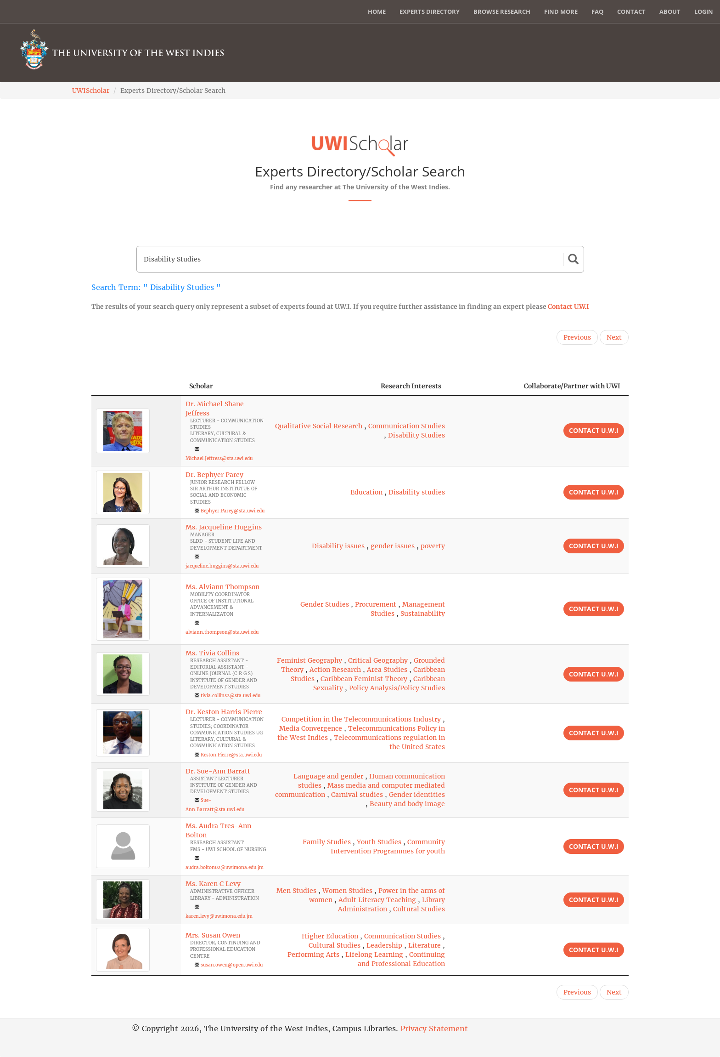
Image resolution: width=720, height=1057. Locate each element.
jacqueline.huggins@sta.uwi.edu (222, 566)
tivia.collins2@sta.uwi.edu (230, 696)
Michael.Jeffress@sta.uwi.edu (219, 458)
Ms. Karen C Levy (213, 884)
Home (377, 11)
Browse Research (501, 11)
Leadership (384, 945)
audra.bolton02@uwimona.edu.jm (225, 867)
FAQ (597, 11)
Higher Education (330, 936)
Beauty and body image (407, 804)
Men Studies (296, 891)
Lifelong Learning (374, 954)
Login (703, 11)
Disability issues (338, 546)
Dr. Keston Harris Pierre (224, 712)
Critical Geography (378, 660)
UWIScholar (90, 90)
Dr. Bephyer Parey (214, 475)
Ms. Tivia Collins (212, 653)
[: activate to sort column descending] (136, 386)
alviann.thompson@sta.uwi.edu (222, 632)
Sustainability (422, 613)
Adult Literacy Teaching (377, 900)
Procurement (375, 604)
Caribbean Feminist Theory (364, 679)
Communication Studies (406, 426)
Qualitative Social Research (318, 426)
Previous (577, 337)
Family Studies (327, 842)
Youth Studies (379, 842)
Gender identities (417, 794)
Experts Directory (429, 11)
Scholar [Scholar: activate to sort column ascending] (201, 386)
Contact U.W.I (568, 306)
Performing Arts (313, 954)
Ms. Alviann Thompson (222, 587)
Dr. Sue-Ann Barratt (218, 771)
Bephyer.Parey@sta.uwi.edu (232, 511)
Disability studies (416, 492)
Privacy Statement (434, 1028)
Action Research (335, 669)
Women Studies (347, 891)
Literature (424, 945)
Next (614, 337)
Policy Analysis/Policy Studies (397, 688)
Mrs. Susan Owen (213, 935)
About (670, 11)
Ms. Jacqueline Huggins (224, 527)
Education (366, 492)
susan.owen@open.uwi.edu (232, 965)
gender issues (393, 546)
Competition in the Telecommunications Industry (361, 719)
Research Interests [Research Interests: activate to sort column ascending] (411, 386)
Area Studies (387, 669)
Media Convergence (310, 728)
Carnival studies (357, 794)
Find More (561, 11)
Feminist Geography (309, 660)
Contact (631, 11)
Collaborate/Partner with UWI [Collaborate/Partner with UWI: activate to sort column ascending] (572, 386)
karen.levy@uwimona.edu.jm (219, 916)
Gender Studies (324, 604)
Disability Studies (416, 435)
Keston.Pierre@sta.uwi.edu (231, 755)
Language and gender (328, 776)
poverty (433, 546)
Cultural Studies (419, 909)
